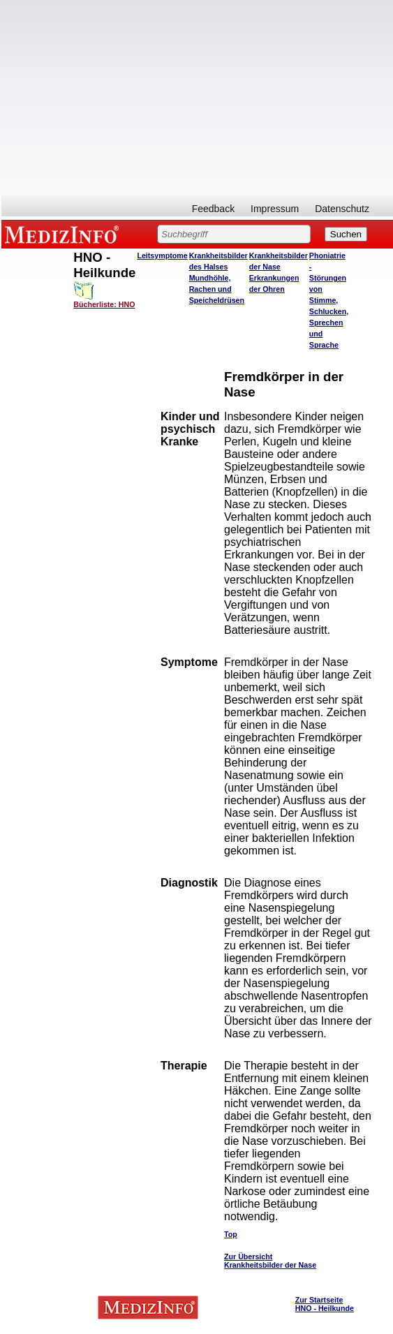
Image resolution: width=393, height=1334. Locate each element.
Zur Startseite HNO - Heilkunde (324, 1304)
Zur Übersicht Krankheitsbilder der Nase (270, 1260)
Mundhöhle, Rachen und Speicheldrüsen (216, 289)
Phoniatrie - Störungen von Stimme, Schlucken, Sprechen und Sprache (328, 300)
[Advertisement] (197, 97)
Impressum (275, 208)
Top (230, 1234)
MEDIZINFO (64, 234)
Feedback (213, 208)
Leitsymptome (162, 255)
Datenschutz (342, 208)
